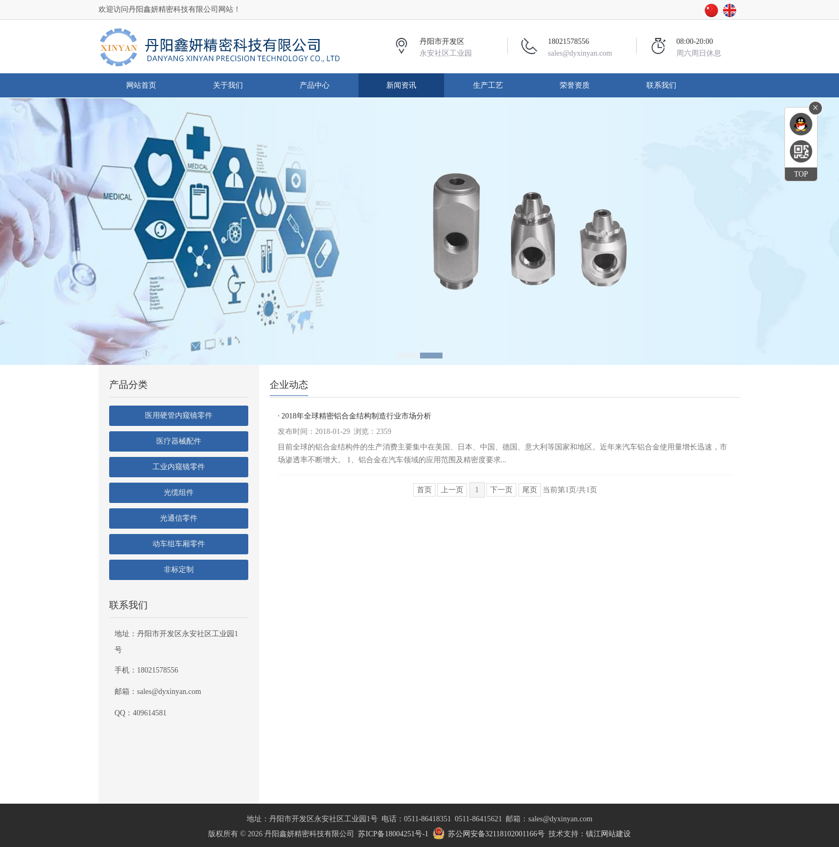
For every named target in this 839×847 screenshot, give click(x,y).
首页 (424, 490)
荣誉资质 (575, 85)
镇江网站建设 (608, 834)
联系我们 (661, 85)
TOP (801, 174)
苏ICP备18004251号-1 (393, 834)
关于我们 (228, 85)
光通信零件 (178, 518)
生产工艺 (488, 85)
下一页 (501, 490)
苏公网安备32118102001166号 (496, 834)
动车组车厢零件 (178, 544)
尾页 (529, 490)
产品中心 (315, 85)
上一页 (452, 490)
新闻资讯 (401, 85)
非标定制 (179, 570)
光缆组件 (179, 493)
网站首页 (141, 85)
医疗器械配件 (178, 441)
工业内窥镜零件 (178, 467)
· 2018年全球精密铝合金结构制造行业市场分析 (354, 416)
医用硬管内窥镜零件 (178, 415)
